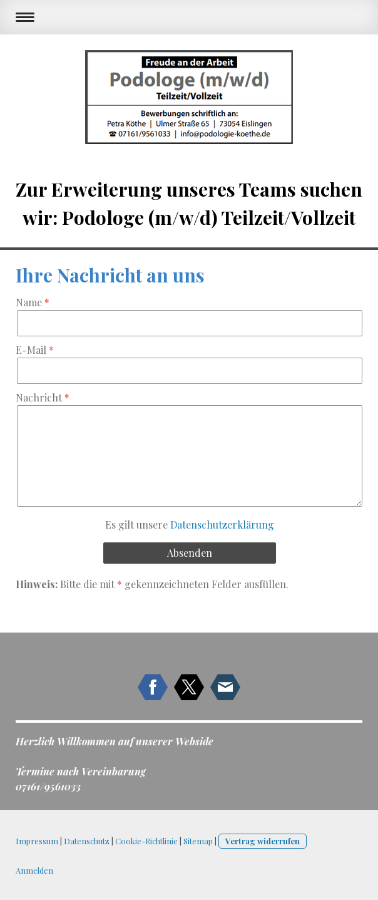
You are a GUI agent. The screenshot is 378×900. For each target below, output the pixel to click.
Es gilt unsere (189, 524)
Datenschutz (87, 840)
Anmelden (34, 870)
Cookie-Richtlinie (146, 840)
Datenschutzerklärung (222, 524)
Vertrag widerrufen (262, 840)
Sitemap (198, 840)
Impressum (37, 840)
